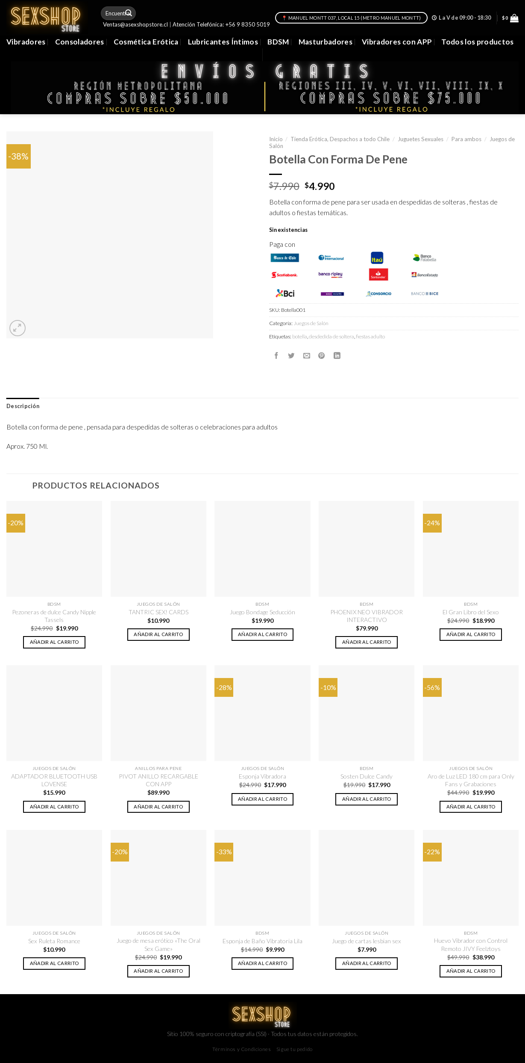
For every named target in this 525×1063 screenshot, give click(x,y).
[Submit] (128, 13)
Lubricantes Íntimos (223, 41)
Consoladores (79, 41)
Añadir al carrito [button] (54, 642)
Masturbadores (326, 41)
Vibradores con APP (397, 41)
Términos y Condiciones (241, 1049)
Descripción (22, 406)
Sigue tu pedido (294, 1049)
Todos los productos (477, 41)
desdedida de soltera (331, 336)
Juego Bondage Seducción (262, 612)
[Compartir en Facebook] (276, 355)
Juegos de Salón (310, 323)
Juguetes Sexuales (420, 139)
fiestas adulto (370, 336)
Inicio (276, 139)
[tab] (22, 406)
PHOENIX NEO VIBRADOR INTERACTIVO (366, 615)
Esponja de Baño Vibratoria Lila (262, 941)
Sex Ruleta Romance (54, 941)
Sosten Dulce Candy (366, 776)
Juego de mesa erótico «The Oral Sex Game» (158, 944)
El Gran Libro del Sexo (471, 612)
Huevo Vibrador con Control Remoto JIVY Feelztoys (470, 944)
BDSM (278, 41)
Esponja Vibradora (262, 776)
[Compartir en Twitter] (291, 355)
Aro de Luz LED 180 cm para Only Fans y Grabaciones (471, 780)
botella (299, 336)
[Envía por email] (307, 355)
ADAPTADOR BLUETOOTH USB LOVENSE (54, 780)
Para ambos (466, 139)
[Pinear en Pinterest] (321, 355)
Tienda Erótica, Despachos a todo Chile (340, 139)
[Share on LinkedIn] (337, 355)
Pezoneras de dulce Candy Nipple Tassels (54, 615)
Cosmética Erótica (146, 41)
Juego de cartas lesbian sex (366, 941)
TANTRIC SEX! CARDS (158, 612)
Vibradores (25, 41)
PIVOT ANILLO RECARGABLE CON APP (158, 780)
